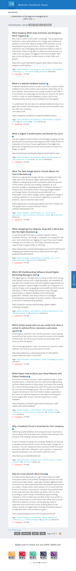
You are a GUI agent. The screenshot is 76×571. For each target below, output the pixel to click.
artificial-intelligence (32, 520)
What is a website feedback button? (29, 83)
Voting (47, 25)
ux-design (28, 159)
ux (22, 71)
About (30, 562)
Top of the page (14, 530)
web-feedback (35, 69)
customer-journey (28, 412)
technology (17, 71)
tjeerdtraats (43, 71)
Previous (26, 533)
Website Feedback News (33, 4)
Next (35, 533)
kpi (27, 313)
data (43, 69)
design (48, 69)
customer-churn (48, 460)
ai (23, 520)
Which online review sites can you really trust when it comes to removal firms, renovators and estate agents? (37, 328)
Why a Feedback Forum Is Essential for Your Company (38, 426)
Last (42, 533)
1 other (35, 122)
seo (43, 213)
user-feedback (57, 69)
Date (31, 25)
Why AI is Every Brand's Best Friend (29, 474)
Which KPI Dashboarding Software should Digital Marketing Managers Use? (35, 273)
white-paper (40, 412)
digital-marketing (29, 215)
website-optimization (49, 517)
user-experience (30, 71)
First (17, 533)
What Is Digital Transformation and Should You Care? (37, 133)
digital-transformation (50, 157)
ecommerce (17, 412)
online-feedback (47, 120)
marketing (40, 215)
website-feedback (23, 69)
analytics (48, 215)
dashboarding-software (50, 311)
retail (56, 410)
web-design (46, 258)
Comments (18, 74)
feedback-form (35, 460)
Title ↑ (39, 25)
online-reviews (47, 359)
